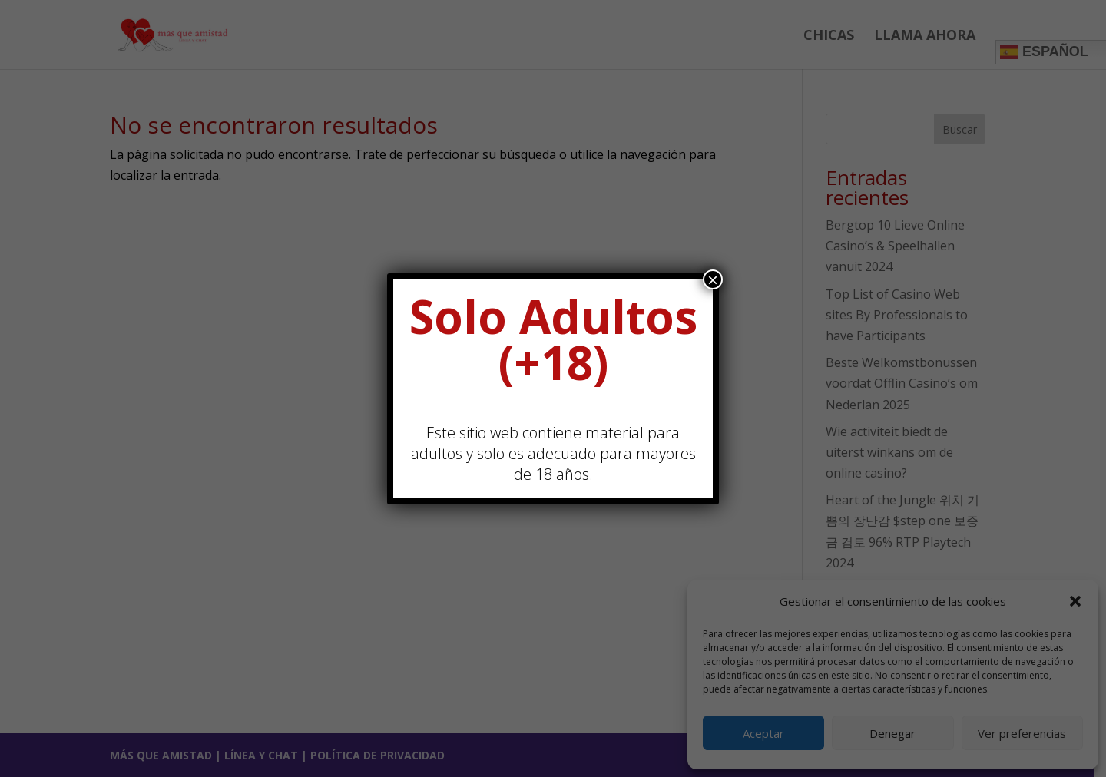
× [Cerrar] (712, 279)
